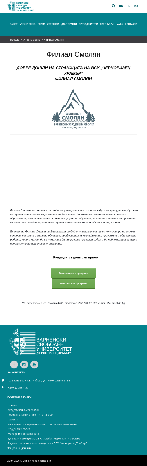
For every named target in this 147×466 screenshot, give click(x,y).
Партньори (107, 24)
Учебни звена (27, 24)
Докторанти (69, 24)
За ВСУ (13, 24)
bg (121, 6)
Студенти (53, 24)
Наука (119, 24)
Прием (41, 24)
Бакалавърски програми (73, 273)
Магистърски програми (73, 283)
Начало (14, 39)
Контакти (131, 24)
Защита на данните (19, 448)
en (128, 6)
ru (136, 6)
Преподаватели (88, 24)
